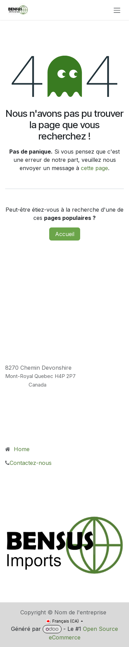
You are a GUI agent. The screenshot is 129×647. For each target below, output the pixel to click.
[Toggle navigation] (117, 10)
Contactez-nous (32, 462)
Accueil (64, 234)
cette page (94, 168)
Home (21, 449)
